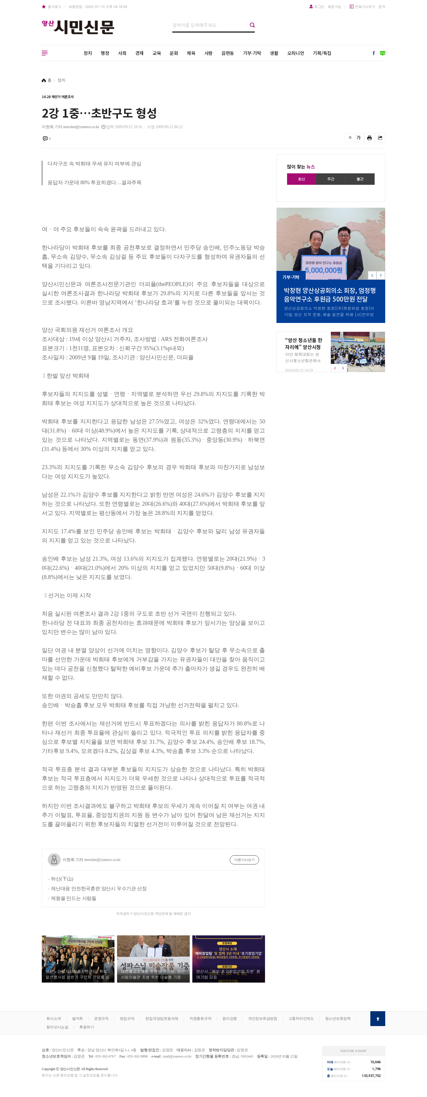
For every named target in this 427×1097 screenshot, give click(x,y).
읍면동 (228, 52)
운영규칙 (101, 1018)
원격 (382, 6)
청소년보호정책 (338, 1018)
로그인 (319, 6)
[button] (381, 275)
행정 (105, 52)
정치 (88, 52)
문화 (174, 52)
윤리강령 (229, 1018)
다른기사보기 (244, 860)
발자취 (77, 1018)
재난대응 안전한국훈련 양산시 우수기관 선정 (99, 888)
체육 (191, 52)
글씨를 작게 (350, 137)
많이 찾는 (301, 166)
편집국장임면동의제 (161, 1018)
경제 (139, 52)
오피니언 (295, 52)
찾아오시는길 (57, 1027)
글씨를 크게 (358, 137)
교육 (157, 52)
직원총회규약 (200, 1018)
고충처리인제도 (301, 1018)
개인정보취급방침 (262, 1018)
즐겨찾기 (54, 6)
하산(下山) (62, 879)
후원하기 (86, 1027)
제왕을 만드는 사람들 (73, 898)
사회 (122, 52)
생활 (274, 52)
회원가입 (334, 6)
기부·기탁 (252, 52)
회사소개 (53, 1018)
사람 (208, 52)
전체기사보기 (365, 6)
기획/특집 (322, 52)
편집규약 (127, 1018)
